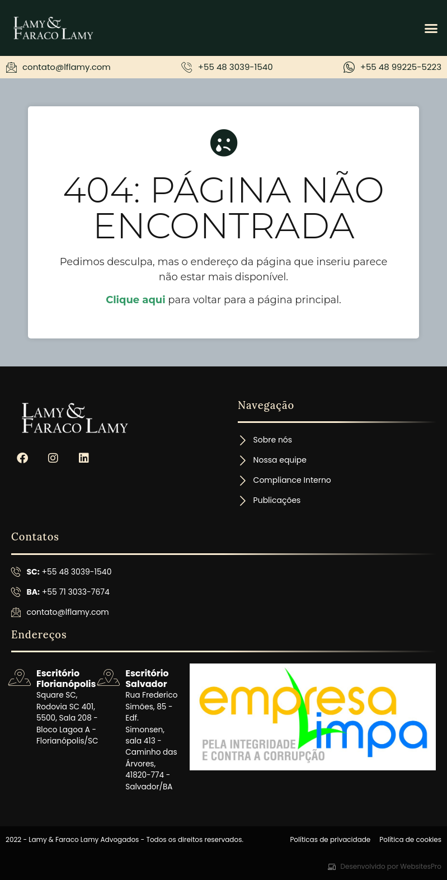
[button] (431, 28)
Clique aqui (136, 300)
